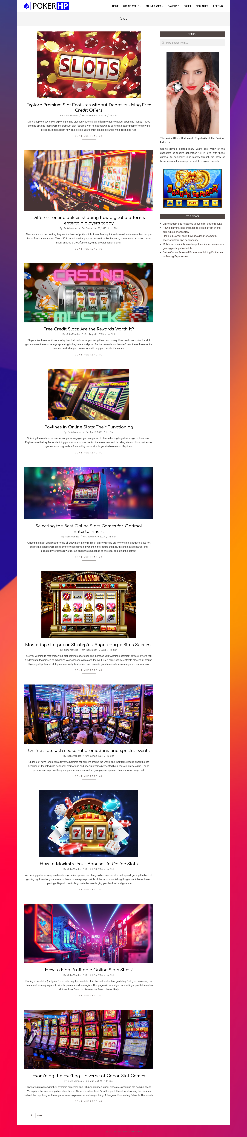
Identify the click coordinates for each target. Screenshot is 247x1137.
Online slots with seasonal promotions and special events (89, 750)
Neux (120, 1132)
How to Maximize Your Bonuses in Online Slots (89, 864)
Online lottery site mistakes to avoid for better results (192, 223)
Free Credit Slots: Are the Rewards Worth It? (88, 329)
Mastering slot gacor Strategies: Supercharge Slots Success (88, 645)
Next (39, 1115)
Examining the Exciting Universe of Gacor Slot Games (88, 1076)
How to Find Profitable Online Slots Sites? (89, 970)
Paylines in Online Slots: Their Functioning (88, 427)
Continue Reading (88, 136)
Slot (115, 115)
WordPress (137, 1132)
